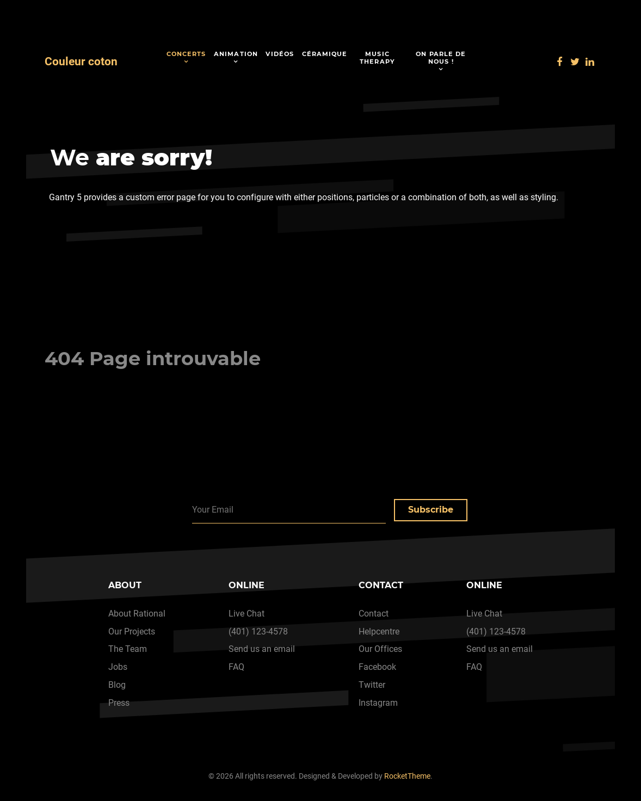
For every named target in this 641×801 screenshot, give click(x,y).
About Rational (136, 613)
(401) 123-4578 (258, 631)
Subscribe (430, 509)
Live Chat (246, 613)
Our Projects (131, 631)
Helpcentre (379, 631)
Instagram (378, 703)
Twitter (372, 685)
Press (119, 703)
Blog (117, 685)
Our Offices (380, 649)
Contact (374, 613)
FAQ (236, 667)
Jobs (117, 667)
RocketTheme (407, 776)
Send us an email (262, 649)
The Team (127, 649)
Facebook (377, 667)
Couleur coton (81, 61)
